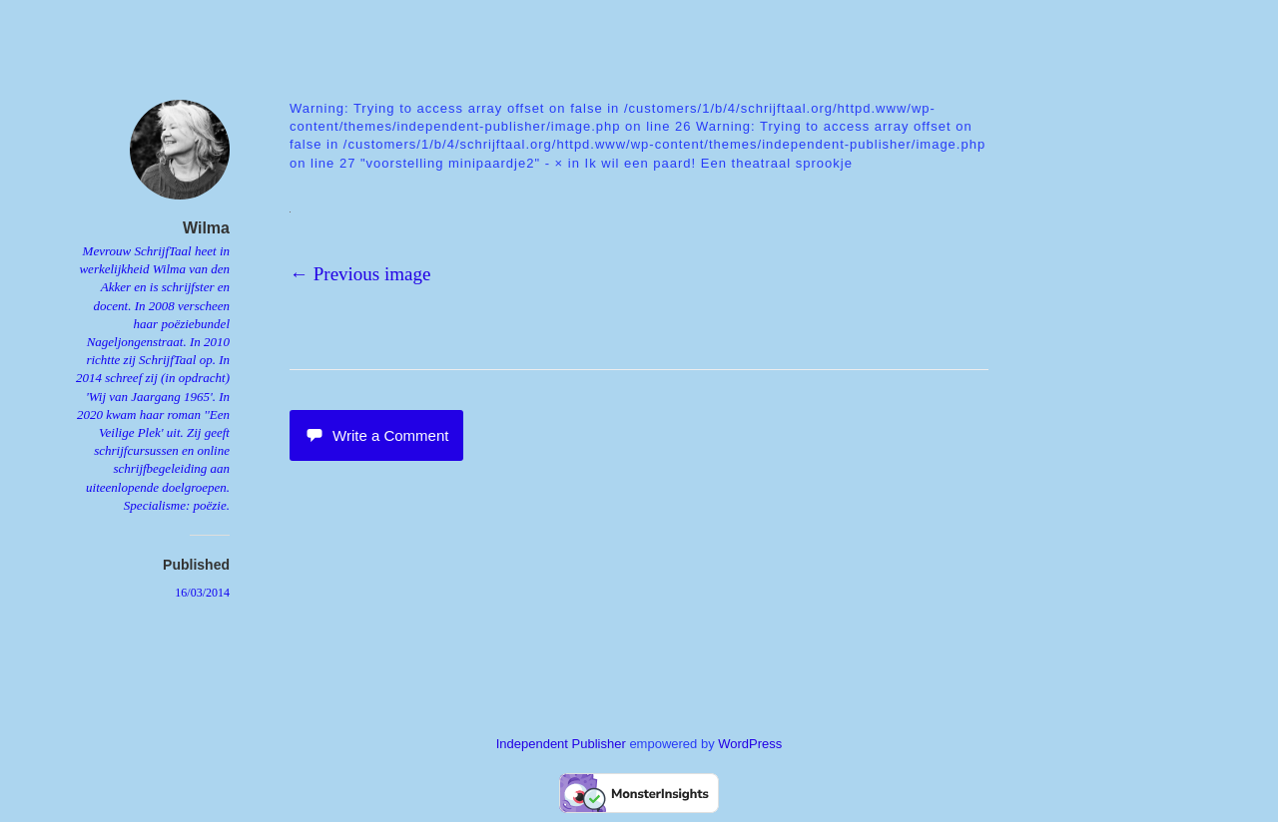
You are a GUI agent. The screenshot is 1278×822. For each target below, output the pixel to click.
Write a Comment (376, 435)
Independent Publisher (561, 743)
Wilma (206, 227)
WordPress (750, 743)
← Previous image (360, 273)
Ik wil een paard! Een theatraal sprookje (719, 163)
